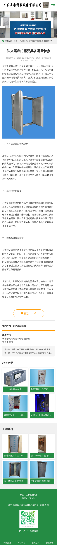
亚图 (15, 41)
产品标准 (23, 41)
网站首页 (50, 541)
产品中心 (21, 541)
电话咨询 (7, 541)
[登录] (27, 338)
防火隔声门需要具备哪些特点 (40, 41)
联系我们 (36, 541)
